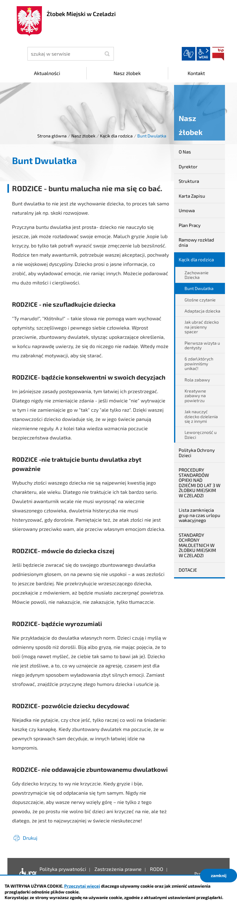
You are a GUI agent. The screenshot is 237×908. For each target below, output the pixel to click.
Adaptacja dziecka (202, 310)
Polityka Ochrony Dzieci (197, 452)
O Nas (185, 151)
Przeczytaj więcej (82, 886)
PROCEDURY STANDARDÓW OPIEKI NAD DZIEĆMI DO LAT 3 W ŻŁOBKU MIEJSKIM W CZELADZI (199, 482)
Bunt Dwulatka (199, 288)
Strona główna (52, 135)
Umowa (187, 210)
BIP (218, 54)
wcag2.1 (203, 54)
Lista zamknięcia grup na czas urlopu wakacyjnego (199, 515)
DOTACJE (188, 570)
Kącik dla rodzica (116, 135)
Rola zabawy (197, 379)
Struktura (189, 181)
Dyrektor (188, 166)
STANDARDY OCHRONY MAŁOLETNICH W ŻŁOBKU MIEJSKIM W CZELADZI (197, 545)
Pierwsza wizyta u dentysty (202, 345)
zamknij (219, 875)
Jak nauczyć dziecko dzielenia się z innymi (201, 416)
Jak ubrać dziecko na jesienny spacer (202, 326)
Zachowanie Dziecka (197, 275)
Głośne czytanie (200, 299)
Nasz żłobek (83, 135)
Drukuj (30, 838)
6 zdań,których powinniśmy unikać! (199, 363)
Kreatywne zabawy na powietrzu (195, 395)
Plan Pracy (190, 225)
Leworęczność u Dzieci (201, 434)
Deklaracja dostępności (26, 874)
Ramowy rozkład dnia (196, 242)
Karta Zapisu (192, 196)
